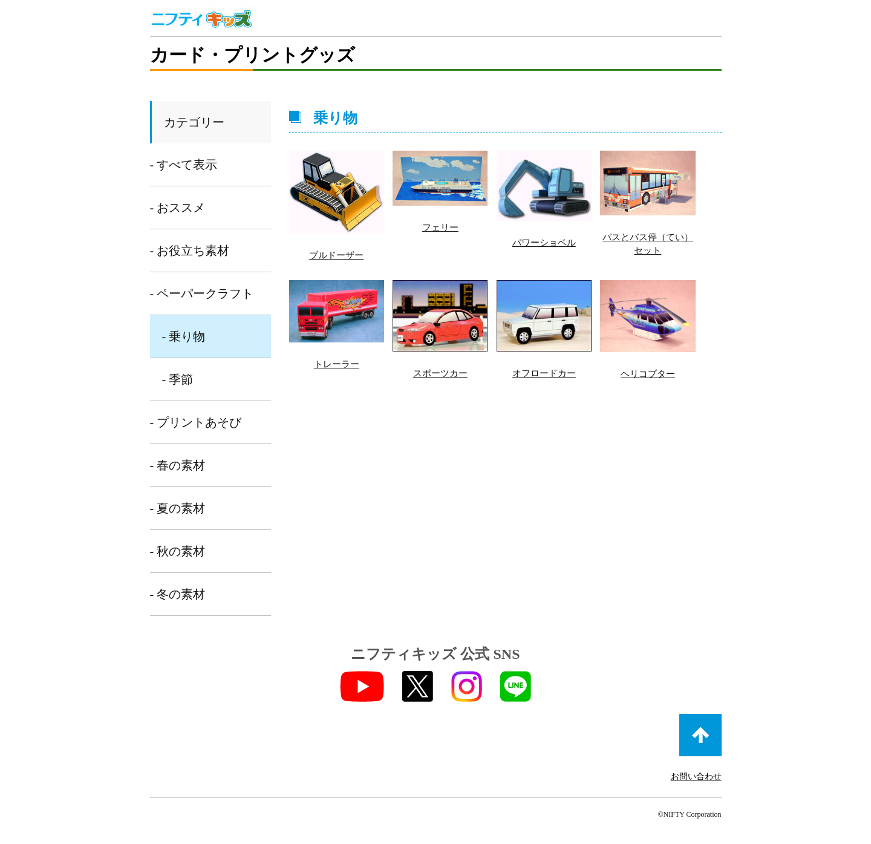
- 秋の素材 (178, 551)
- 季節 (178, 379)
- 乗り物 (184, 336)
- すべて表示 (184, 164)
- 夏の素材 (178, 508)
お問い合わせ (696, 776)
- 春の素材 (178, 465)
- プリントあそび (196, 422)
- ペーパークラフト (202, 293)
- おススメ (178, 207)
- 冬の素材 (178, 594)
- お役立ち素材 (190, 250)
